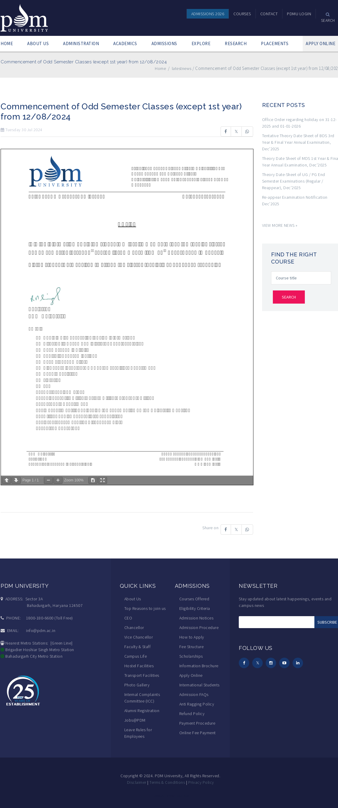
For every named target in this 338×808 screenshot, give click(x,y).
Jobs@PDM (135, 720)
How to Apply (191, 637)
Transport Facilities (141, 675)
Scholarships (191, 656)
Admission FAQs (194, 694)
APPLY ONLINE (320, 43)
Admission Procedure (199, 627)
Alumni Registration (142, 710)
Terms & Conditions (167, 782)
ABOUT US (38, 43)
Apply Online (191, 675)
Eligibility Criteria (194, 608)
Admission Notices (196, 618)
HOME (7, 43)
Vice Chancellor (138, 637)
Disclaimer (136, 782)
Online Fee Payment (197, 732)
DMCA (159, 796)
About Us (132, 599)
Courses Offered (194, 599)
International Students (199, 685)
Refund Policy (192, 713)
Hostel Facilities (139, 665)
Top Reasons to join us (145, 608)
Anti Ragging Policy (196, 704)
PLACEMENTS (274, 43)
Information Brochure (198, 665)
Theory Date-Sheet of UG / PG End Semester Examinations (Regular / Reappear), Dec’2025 (293, 181)
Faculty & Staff (137, 646)
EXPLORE (201, 43)
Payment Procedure (197, 723)
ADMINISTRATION (81, 43)
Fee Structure (191, 646)
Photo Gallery (137, 685)
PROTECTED (178, 796)
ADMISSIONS (164, 43)
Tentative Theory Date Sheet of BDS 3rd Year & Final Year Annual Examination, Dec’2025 (298, 142)
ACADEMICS (125, 43)
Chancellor (134, 627)
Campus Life (135, 656)
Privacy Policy (201, 782)
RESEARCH (236, 43)
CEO (128, 618)
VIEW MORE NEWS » (280, 225)
